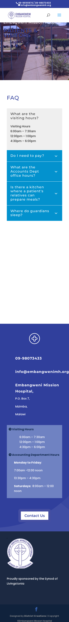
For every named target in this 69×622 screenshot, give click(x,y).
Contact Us (34, 515)
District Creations (35, 615)
